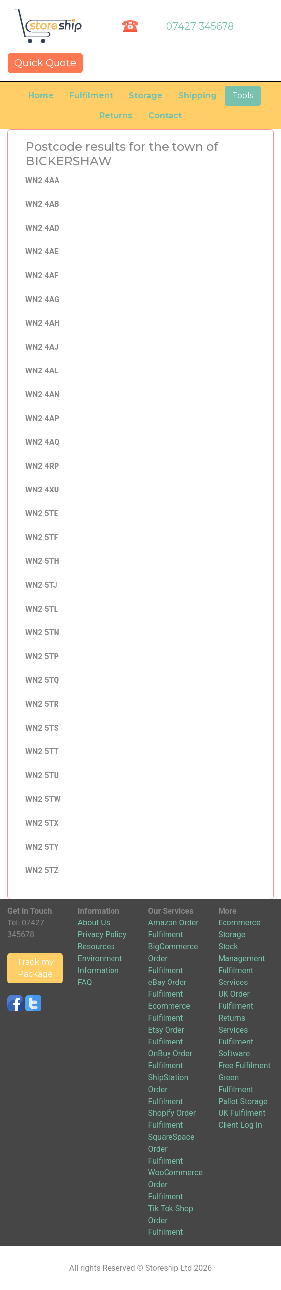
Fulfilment (91, 95)
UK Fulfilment (241, 1113)
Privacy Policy (102, 934)
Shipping (197, 95)
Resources (96, 946)
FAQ (85, 982)
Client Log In (240, 1125)
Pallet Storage (242, 1101)
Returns (115, 115)
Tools (242, 95)
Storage (146, 95)
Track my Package (35, 968)
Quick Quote (45, 63)
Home (41, 95)
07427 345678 (200, 26)
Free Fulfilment (244, 1065)
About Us (94, 922)
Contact (165, 115)
